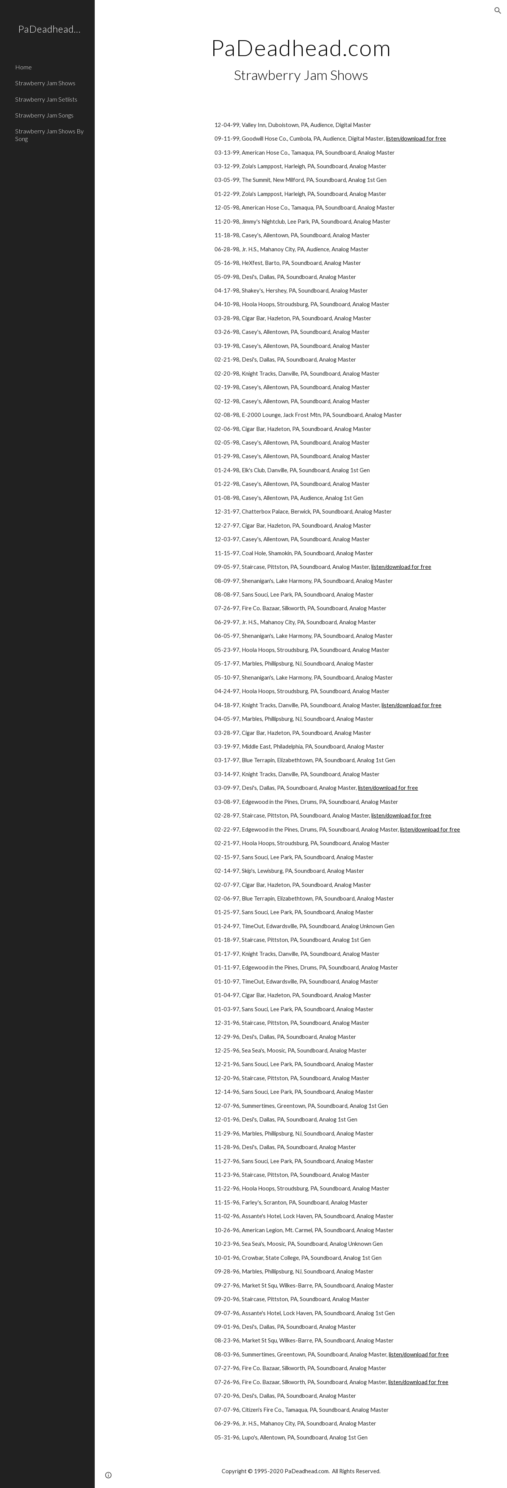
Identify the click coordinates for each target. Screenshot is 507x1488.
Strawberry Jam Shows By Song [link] (49, 134)
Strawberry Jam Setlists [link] (46, 99)
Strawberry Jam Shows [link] (45, 82)
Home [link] (23, 66)
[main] (300, 59)
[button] (498, 11)
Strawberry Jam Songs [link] (44, 115)
